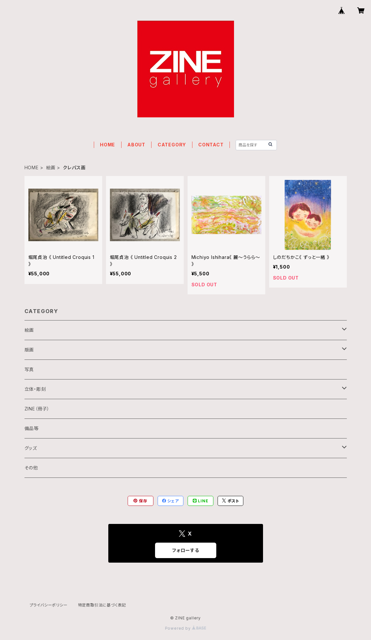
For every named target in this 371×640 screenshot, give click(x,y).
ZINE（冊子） (37, 408)
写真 (29, 369)
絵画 (51, 167)
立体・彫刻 (35, 389)
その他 (31, 467)
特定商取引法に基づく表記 (102, 605)
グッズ (30, 448)
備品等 (31, 428)
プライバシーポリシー (49, 605)
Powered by (185, 628)
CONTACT (211, 144)
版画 (29, 349)
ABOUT (136, 144)
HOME (107, 144)
